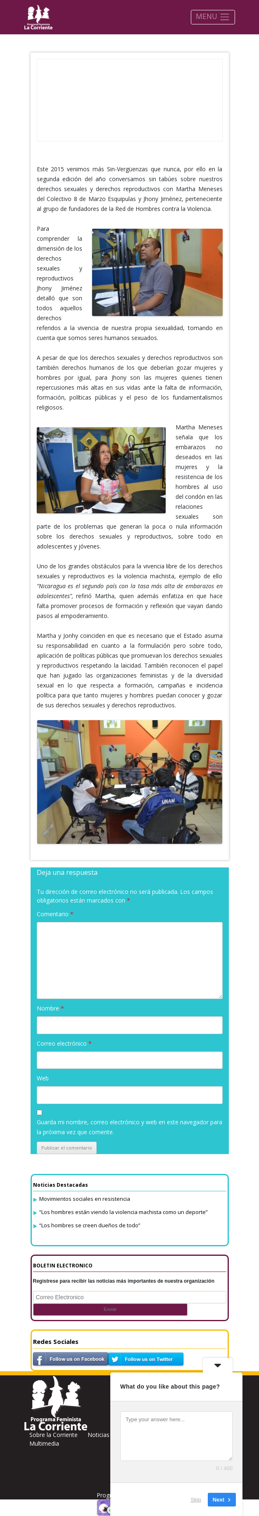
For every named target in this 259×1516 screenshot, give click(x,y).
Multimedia (44, 1443)
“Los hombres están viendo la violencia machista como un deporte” (123, 1212)
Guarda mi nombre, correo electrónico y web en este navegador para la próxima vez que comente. (129, 1127)
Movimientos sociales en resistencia (84, 1198)
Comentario (55, 914)
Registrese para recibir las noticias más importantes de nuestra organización (124, 1281)
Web (43, 1078)
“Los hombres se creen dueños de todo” (89, 1225)
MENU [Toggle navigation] (213, 16)
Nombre (50, 1008)
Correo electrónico (64, 1043)
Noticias (98, 1435)
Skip (196, 1499)
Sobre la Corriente (53, 1435)
